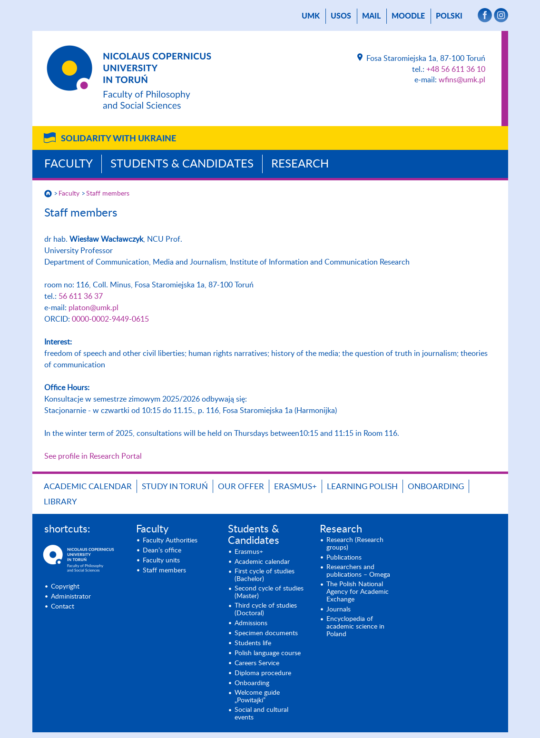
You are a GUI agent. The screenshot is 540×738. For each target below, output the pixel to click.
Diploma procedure (263, 673)
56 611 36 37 (81, 296)
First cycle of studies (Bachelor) (265, 575)
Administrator (71, 596)
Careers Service (257, 663)
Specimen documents (266, 633)
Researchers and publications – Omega (358, 571)
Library (60, 502)
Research (300, 164)
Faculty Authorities (170, 540)
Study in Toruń (175, 486)
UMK (311, 16)
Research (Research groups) (354, 544)
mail (371, 16)
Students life (253, 643)
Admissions (251, 623)
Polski (449, 16)
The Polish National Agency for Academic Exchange (357, 592)
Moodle (408, 16)
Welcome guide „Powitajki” (257, 696)
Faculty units (161, 560)
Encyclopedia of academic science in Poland (355, 627)
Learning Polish (362, 486)
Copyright (65, 586)
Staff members (107, 193)
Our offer (241, 486)
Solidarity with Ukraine (118, 139)
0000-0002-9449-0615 (110, 319)
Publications (344, 557)
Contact (62, 606)
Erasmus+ (295, 486)
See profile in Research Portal (93, 456)
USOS (341, 16)
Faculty (68, 164)
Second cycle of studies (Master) (269, 592)
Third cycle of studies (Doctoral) (266, 609)
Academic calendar (88, 486)
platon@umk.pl (93, 308)
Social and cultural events (261, 714)
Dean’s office (162, 550)
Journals (338, 609)
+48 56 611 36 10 (455, 69)
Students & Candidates (182, 164)
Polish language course (268, 653)
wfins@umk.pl (462, 80)
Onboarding (436, 486)
